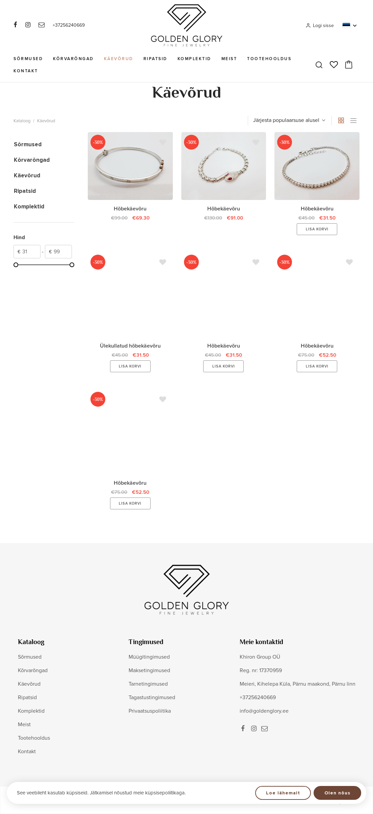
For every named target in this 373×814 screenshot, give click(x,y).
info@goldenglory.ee (264, 711)
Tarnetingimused (148, 684)
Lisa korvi (317, 229)
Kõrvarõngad (73, 58)
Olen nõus (337, 793)
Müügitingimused (149, 657)
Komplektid (194, 58)
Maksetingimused (149, 670)
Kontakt (26, 71)
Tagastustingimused (152, 697)
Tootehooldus (269, 58)
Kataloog (22, 121)
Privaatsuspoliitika (150, 711)
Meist (229, 58)
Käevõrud (118, 58)
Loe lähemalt (283, 793)
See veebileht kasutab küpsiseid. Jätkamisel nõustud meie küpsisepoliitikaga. (101, 793)
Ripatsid (155, 58)
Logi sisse (319, 25)
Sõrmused (28, 58)
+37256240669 (69, 25)
